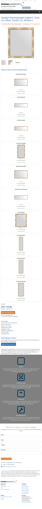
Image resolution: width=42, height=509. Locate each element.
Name (2, 435)
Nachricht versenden (6, 458)
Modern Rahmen (25, 490)
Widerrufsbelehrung (17, 0)
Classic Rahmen (25, 489)
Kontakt (30, 0)
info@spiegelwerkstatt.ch (10, 9)
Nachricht (3, 450)
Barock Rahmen (25, 486)
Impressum (2, 0)
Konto (2, 498)
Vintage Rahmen (25, 492)
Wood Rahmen (25, 493)
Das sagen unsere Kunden (6, 496)
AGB (6, 0)
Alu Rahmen (24, 485)
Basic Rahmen (25, 488)
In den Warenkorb (8, 312)
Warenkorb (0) (26, 6)
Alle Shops (34, 0)
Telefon (3, 445)
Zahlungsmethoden (25, 0)
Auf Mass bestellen (8, 344)
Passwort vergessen (33, 9)
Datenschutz (10, 0)
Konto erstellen (25, 9)
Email (2, 440)
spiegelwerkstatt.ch (5, 470)
